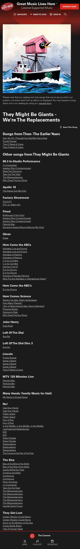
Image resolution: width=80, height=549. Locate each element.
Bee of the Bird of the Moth (16, 464)
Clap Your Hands (10, 408)
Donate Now (69, 6)
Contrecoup (8, 476)
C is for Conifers (10, 264)
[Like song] (68, 127)
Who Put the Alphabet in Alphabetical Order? (24, 279)
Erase (5, 238)
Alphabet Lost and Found (15, 249)
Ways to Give (38, 14)
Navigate (20, 14)
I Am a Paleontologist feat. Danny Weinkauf (23, 306)
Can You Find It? (10, 267)
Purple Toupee (9, 141)
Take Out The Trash (12, 174)
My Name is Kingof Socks (15, 397)
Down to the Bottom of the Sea (18, 523)
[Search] (65, 14)
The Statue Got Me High (14, 191)
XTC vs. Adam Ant (11, 205)
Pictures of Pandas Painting (16, 276)
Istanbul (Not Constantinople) (17, 168)
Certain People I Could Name (17, 517)
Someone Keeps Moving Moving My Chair (23, 227)
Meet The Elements (12, 171)
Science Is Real (10, 312)
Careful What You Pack (13, 470)
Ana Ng (6, 337)
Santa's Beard (9, 361)
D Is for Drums (10, 270)
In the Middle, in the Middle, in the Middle (23, 426)
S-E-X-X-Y (7, 202)
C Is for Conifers (10, 261)
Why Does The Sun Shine (15, 180)
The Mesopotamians (13, 177)
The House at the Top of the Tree (18, 453)
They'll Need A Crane (13, 144)
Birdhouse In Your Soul (13, 215)
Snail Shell (8, 326)
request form (45, 103)
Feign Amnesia (10, 482)
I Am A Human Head (13, 529)
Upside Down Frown (13, 506)
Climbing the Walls (12, 473)
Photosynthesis (10, 309)
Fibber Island (9, 414)
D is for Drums (10, 273)
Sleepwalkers (9, 444)
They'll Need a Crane (13, 370)
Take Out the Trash (11, 488)
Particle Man (9, 224)
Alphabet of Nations (12, 255)
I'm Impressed (10, 165)
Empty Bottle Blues (12, 526)
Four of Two (8, 420)
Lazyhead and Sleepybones (16, 429)
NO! (5, 432)
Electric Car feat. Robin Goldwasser (20, 300)
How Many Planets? (12, 303)
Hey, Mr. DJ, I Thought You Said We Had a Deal (25, 138)
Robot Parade (9, 438)
